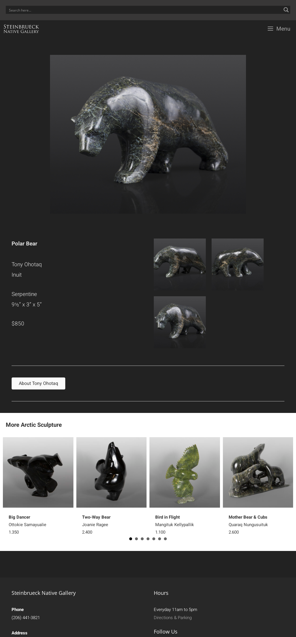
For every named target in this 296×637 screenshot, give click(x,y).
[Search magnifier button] (286, 10)
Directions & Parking (173, 617)
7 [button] (165, 538)
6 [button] (159, 538)
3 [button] (142, 538)
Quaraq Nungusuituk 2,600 (248, 524)
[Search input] (144, 9)
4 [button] (148, 538)
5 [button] (153, 538)
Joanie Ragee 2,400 (96, 524)
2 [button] (136, 538)
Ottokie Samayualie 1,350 (27, 524)
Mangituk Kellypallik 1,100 (174, 524)
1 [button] (130, 538)
